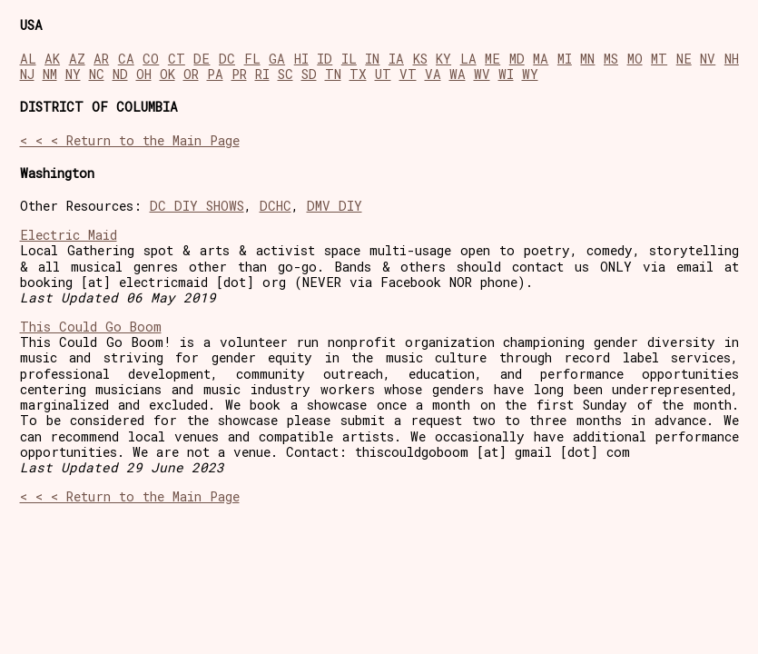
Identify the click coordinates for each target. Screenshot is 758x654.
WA (457, 74)
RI (262, 74)
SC (285, 74)
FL (252, 58)
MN (587, 58)
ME (492, 58)
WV (482, 74)
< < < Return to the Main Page (130, 140)
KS (420, 58)
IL (349, 58)
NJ (27, 74)
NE (684, 58)
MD (517, 58)
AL (28, 58)
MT (659, 58)
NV (707, 58)
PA (215, 74)
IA (396, 58)
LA (468, 58)
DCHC (275, 205)
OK (167, 74)
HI (301, 58)
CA (126, 58)
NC (96, 74)
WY (530, 74)
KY (443, 58)
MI (564, 58)
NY (73, 74)
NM (50, 74)
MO (635, 58)
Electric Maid (68, 234)
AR (101, 58)
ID (324, 58)
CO (151, 58)
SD (309, 74)
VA (433, 74)
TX (358, 74)
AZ (77, 58)
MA (540, 58)
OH (144, 74)
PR (239, 74)
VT (408, 74)
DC (227, 58)
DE (201, 58)
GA (277, 58)
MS (611, 58)
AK (52, 58)
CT (176, 58)
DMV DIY (334, 205)
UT (383, 74)
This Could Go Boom (91, 326)
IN (372, 58)
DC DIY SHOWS (197, 205)
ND (120, 74)
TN (333, 74)
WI (506, 74)
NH (731, 58)
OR (191, 74)
